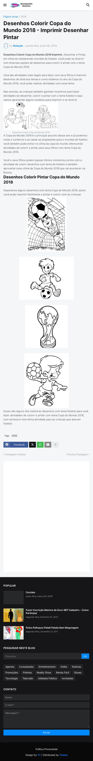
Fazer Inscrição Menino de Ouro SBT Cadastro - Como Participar (57, 611)
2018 (23, 16)
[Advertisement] (32, 516)
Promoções (11, 672)
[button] (4, 5)
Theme (63, 754)
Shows (77, 672)
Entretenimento (47, 666)
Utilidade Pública (47, 678)
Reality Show (44, 672)
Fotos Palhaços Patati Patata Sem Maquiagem (52, 627)
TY (39, 754)
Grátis (64, 666)
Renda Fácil (62, 672)
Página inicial (10, 16)
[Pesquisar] (42, 656)
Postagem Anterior (15, 454)
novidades (67, 678)
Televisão (28, 678)
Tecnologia (11, 678)
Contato (30, 592)
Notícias (76, 666)
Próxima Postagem (77, 454)
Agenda (9, 666)
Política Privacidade (47, 749)
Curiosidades (26, 666)
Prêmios (27, 672)
